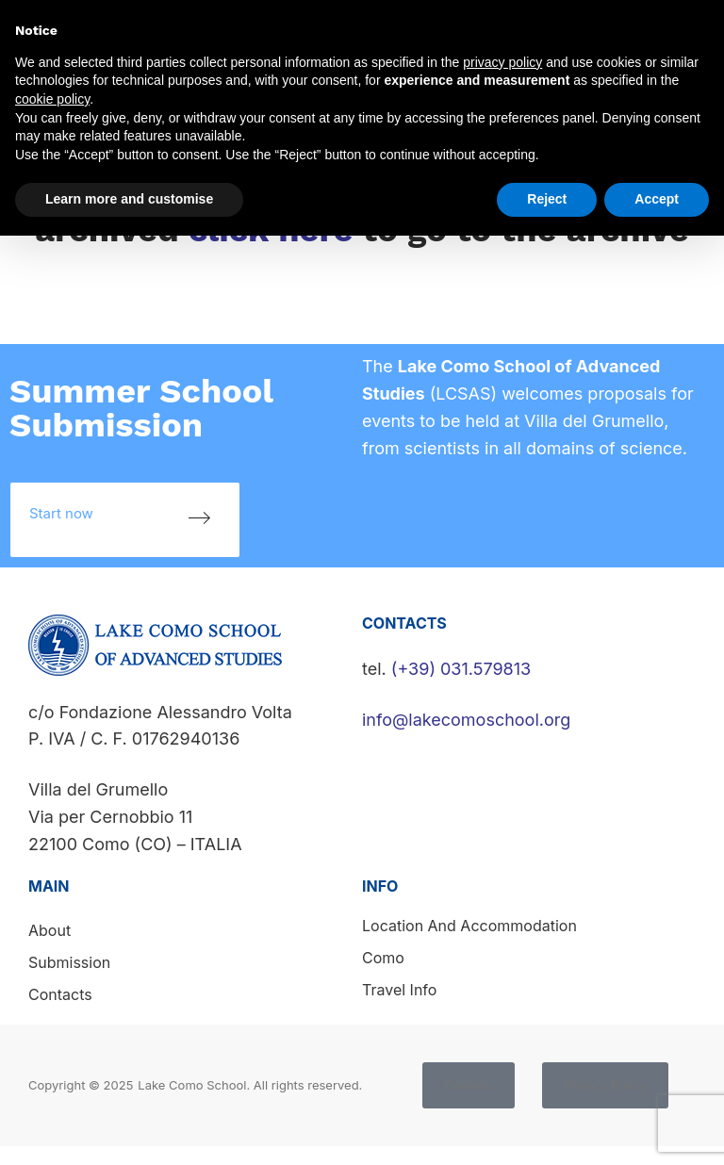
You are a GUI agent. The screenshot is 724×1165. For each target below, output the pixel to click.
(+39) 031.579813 (461, 669)
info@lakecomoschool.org (466, 720)
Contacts (60, 994)
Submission (69, 962)
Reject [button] (547, 198)
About (49, 930)
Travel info (399, 989)
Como (383, 957)
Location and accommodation (469, 925)
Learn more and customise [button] (129, 198)
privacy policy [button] (502, 62)
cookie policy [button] (52, 99)
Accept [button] (656, 198)
